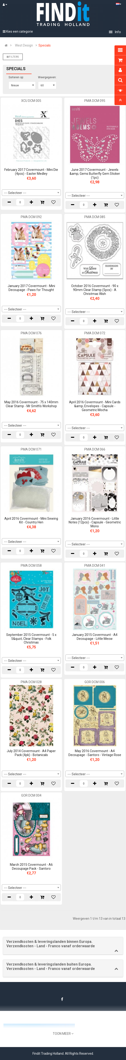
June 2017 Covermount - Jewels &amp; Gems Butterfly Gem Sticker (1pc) (95, 173)
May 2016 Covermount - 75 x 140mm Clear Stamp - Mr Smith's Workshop (31, 404)
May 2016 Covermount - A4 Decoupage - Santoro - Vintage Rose (94, 753)
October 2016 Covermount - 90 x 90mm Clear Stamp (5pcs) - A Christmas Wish (94, 290)
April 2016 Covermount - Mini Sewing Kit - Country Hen (31, 520)
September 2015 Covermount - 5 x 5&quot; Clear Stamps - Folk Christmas (31, 638)
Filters (13, 57)
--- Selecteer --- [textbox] (15, 193)
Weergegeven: (47, 77)
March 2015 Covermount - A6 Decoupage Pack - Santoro (31, 866)
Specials (44, 45)
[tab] (63, 945)
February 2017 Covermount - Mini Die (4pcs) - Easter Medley (31, 171)
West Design (24, 45)
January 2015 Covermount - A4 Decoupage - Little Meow (94, 637)
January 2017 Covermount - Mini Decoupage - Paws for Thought (31, 288)
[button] (63, 943)
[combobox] (31, 192)
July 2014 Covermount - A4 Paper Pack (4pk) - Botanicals (31, 753)
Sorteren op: (16, 77)
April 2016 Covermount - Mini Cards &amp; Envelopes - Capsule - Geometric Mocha (94, 406)
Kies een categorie (18, 31)
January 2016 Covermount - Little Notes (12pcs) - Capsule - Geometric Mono (95, 522)
